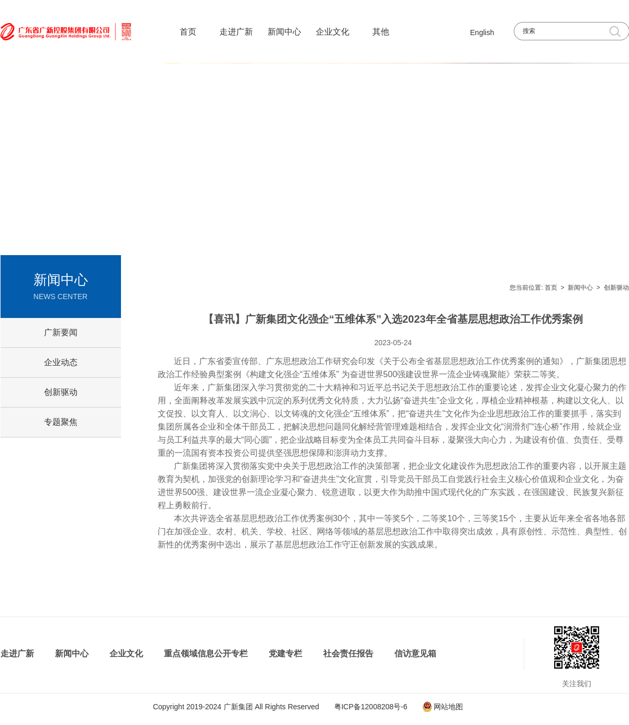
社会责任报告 (348, 653)
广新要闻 (61, 332)
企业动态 (61, 362)
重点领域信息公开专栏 (206, 653)
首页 (188, 31)
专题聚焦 (61, 422)
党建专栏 (285, 653)
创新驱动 (616, 287)
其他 (380, 31)
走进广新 (236, 31)
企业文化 (332, 31)
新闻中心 (284, 31)
